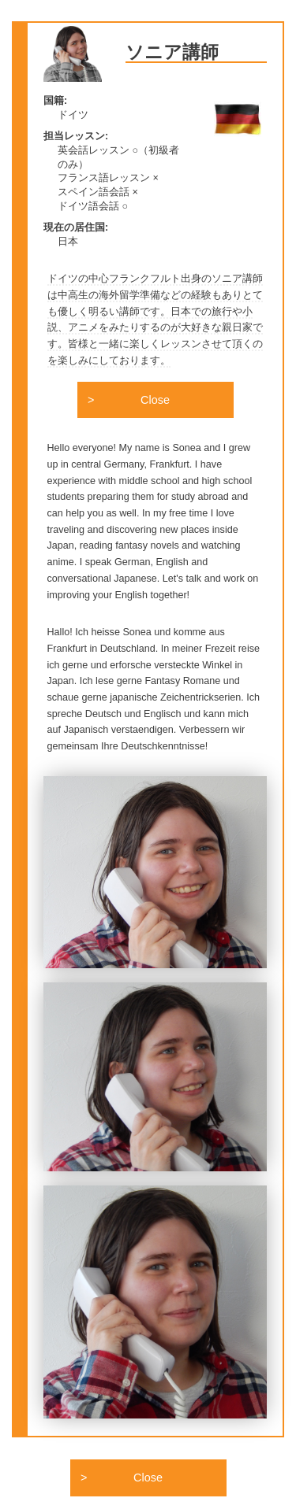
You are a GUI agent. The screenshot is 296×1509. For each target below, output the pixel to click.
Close (155, 400)
